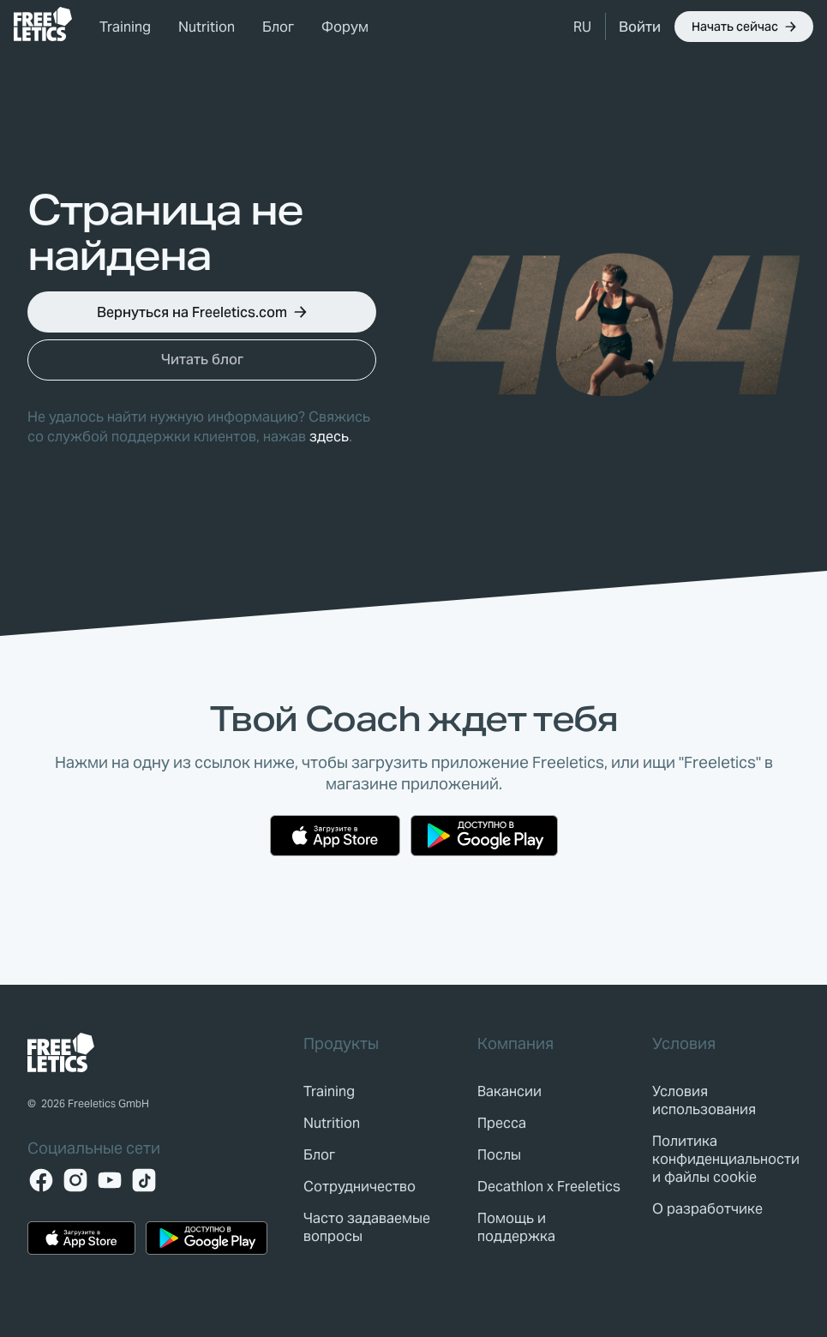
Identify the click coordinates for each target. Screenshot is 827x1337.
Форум (345, 27)
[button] (582, 26)
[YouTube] (109, 1180)
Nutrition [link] (206, 27)
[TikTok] (144, 1180)
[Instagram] (75, 1180)
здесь (329, 437)
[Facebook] (41, 1180)
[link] (43, 24)
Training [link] (125, 27)
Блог (278, 27)
